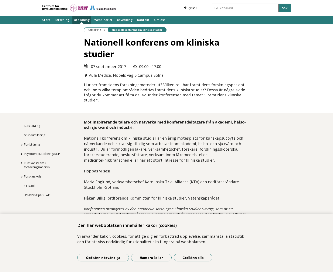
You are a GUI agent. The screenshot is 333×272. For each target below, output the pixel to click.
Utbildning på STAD (37, 195)
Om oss (159, 20)
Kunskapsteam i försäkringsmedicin (37, 165)
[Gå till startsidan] (79, 8)
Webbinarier (103, 20)
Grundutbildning (34, 135)
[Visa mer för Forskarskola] (20, 176)
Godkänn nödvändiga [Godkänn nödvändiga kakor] (103, 257)
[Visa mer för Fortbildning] (20, 144)
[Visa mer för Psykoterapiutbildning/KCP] (20, 153)
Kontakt (143, 20)
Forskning (62, 20)
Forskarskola (32, 176)
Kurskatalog (32, 126)
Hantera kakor (151, 257)
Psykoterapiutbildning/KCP (42, 154)
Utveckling (125, 20)
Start (46, 20)
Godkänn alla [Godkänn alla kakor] (193, 257)
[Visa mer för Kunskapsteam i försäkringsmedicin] (20, 163)
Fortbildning (32, 144)
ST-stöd (29, 186)
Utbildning (82, 20)
